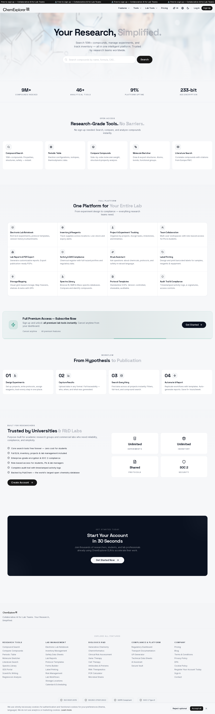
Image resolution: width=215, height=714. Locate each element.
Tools (137, 8)
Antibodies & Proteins (98, 666)
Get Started (194, 325)
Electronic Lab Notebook (57, 647)
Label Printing (52, 669)
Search (145, 59)
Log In (197, 8)
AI (175, 8)
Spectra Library (9, 666)
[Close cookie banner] (206, 708)
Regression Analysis (12, 677)
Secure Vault (137, 666)
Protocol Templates (55, 662)
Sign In (177, 673)
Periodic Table (9, 654)
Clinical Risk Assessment (100, 654)
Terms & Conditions (183, 654)
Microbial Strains (96, 677)
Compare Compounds (12, 651)
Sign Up (207, 8)
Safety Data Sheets (55, 654)
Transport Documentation (143, 651)
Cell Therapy (94, 662)
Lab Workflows (52, 677)
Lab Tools (151, 8)
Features (124, 8)
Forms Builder (52, 666)
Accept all (196, 708)
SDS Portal (7, 669)
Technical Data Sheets (142, 658)
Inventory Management (56, 651)
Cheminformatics (96, 651)
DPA (176, 662)
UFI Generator (138, 654)
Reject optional (180, 708)
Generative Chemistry (98, 647)
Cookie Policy (180, 666)
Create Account (22, 482)
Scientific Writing (10, 673)
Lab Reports (51, 658)
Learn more (66, 710)
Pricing (164, 8)
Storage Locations (54, 681)
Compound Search (11, 647)
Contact (178, 677)
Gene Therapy (95, 658)
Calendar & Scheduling (56, 684)
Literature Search (10, 662)
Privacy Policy (180, 658)
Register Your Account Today (187, 669)
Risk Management (54, 673)
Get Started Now (107, 560)
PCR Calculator (95, 673)
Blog (176, 651)
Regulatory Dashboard (142, 647)
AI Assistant (137, 662)
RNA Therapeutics (96, 669)
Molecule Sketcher (11, 658)
